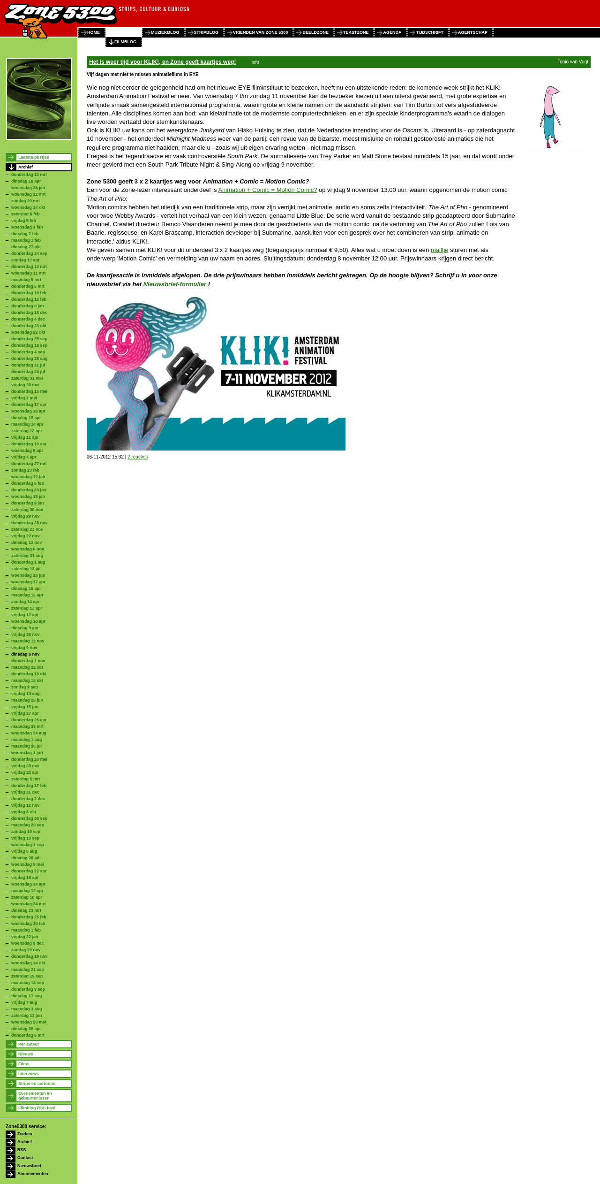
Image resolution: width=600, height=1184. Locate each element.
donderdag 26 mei (29, 759)
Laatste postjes (33, 157)
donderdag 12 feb (28, 299)
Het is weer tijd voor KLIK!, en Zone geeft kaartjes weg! (162, 62)
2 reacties (138, 456)
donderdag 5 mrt (28, 286)
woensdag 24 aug (28, 733)
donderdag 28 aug (29, 358)
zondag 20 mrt (25, 201)
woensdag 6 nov (27, 549)
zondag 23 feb (25, 470)
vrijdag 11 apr (25, 437)
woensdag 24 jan (28, 187)
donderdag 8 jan (27, 306)
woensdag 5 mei (27, 864)
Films (24, 1064)
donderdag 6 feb (27, 483)
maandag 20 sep (27, 825)
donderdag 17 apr (29, 404)
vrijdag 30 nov (25, 634)
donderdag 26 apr (29, 720)
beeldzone (315, 32)
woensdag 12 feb (28, 476)
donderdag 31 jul (28, 365)
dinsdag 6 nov (25, 654)
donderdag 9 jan (27, 503)
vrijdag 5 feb (23, 220)
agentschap (473, 32)
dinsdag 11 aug (26, 995)
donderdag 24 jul (28, 371)
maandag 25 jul (26, 746)
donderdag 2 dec (28, 798)
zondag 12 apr (25, 260)
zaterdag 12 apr (26, 430)
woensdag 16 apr (28, 411)
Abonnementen (32, 1173)
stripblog (206, 32)
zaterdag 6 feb (25, 214)
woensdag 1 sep (27, 844)
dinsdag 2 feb (24, 233)
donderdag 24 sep (29, 253)
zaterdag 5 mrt (25, 779)
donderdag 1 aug (28, 562)
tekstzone (356, 32)
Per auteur (28, 1044)
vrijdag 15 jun (24, 706)
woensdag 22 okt (28, 332)
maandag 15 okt (27, 680)
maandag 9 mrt (26, 279)
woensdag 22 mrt (28, 194)
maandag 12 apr (27, 890)
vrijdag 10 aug (25, 693)
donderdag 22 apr (29, 871)
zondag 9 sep (24, 687)
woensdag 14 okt (28, 207)
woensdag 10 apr (28, 621)
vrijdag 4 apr (24, 457)
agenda (392, 32)
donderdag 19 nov (29, 956)
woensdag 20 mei (28, 1022)
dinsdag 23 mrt (26, 910)
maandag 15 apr (27, 595)
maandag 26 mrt (27, 726)
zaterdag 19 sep (27, 976)
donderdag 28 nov (29, 522)
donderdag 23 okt (28, 325)
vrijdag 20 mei (25, 766)
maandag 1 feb (26, 240)
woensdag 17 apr (28, 582)
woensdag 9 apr (27, 450)
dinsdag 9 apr (25, 628)
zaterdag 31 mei (27, 378)
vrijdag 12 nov (25, 805)
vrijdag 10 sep (25, 838)
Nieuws (25, 1054)
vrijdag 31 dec (25, 792)
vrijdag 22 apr (25, 772)
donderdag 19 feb (28, 292)
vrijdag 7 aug (24, 1002)
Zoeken (24, 1133)
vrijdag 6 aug (24, 851)
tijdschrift (429, 32)
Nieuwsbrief (29, 1165)
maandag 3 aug (26, 1009)
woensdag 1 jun (27, 752)
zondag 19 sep (25, 831)
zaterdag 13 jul (26, 568)
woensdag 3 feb (27, 227)
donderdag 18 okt (28, 674)
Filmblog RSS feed (37, 1108)
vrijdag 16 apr (25, 877)
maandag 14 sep (27, 982)
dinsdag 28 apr (26, 1028)
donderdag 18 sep (29, 345)
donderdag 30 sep (29, 818)
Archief (25, 167)
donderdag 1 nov (28, 660)
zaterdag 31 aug (27, 555)
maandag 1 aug (26, 739)
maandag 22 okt (27, 667)
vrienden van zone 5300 (260, 32)
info (255, 62)
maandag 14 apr (27, 424)
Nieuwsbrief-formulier (174, 284)
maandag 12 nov (28, 641)
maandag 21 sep (27, 969)
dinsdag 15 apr (26, 417)
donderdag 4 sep (28, 352)
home (93, 32)
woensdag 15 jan (28, 496)
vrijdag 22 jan (24, 936)
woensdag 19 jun (28, 575)
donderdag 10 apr (29, 444)
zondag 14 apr (25, 601)
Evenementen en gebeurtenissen (35, 1095)
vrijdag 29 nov (25, 516)
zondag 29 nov (26, 949)
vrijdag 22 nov (25, 536)
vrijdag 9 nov (24, 647)
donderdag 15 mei (29, 391)
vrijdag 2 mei (24, 398)
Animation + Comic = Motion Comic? (267, 189)
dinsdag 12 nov (26, 542)
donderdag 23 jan (28, 490)
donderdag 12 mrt (29, 174)
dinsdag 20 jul (25, 858)
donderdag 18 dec (29, 312)
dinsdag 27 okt (26, 246)
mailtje (440, 249)
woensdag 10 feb (28, 923)
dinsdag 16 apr (26, 181)
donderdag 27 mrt (29, 463)
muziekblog (165, 32)
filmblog (125, 41)
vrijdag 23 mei (25, 384)
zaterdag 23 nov (27, 529)
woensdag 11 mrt (28, 273)
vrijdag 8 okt (23, 812)
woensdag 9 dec (27, 943)
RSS (21, 1149)
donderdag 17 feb (28, 785)
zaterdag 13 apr (26, 608)
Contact (25, 1157)
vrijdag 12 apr (25, 614)
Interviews (28, 1073)
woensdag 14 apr (28, 884)
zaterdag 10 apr (26, 897)
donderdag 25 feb (28, 917)
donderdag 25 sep (29, 338)
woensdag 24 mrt (28, 903)
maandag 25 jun (27, 700)
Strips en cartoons (36, 1083)
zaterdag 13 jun (26, 1015)
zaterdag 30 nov (27, 509)
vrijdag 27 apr (25, 713)
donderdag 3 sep (28, 989)
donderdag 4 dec (28, 319)
